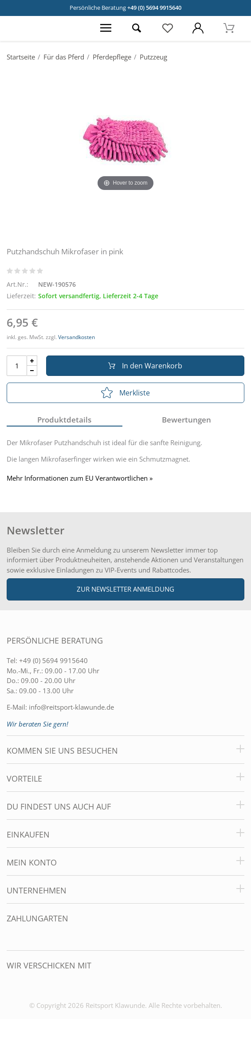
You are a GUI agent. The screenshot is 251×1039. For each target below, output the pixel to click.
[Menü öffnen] (105, 28)
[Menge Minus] (32, 371)
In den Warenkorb (145, 366)
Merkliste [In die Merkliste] (125, 393)
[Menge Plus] (32, 361)
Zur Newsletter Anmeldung (125, 589)
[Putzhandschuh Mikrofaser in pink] (125, 139)
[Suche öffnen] (136, 28)
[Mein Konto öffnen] (198, 28)
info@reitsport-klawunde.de (71, 707)
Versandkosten (76, 337)
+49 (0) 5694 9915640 (154, 8)
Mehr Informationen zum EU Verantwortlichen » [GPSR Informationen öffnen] (80, 478)
